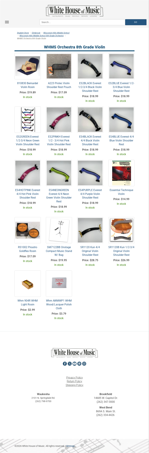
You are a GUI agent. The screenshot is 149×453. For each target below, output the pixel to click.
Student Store (23, 33)
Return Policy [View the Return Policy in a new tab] (74, 381)
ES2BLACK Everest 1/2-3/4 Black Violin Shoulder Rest (90, 87)
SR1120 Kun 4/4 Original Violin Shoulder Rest (90, 251)
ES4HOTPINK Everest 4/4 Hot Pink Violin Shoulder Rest (27, 194)
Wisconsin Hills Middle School (56, 33)
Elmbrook (36, 33)
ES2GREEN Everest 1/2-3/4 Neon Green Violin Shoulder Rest (28, 140)
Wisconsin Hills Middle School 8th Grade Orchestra (42, 36)
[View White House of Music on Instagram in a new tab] (84, 363)
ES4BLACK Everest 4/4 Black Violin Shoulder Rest (90, 140)
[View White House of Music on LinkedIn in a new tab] (79, 363)
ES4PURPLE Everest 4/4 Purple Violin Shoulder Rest (90, 194)
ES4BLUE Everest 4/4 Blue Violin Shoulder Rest (121, 140)
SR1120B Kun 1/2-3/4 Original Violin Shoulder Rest (121, 251)
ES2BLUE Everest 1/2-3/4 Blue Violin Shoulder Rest (121, 87)
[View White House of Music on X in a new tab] (70, 363)
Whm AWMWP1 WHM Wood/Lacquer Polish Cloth (59, 304)
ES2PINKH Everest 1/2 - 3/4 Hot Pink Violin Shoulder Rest (59, 140)
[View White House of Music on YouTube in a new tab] (74, 363)
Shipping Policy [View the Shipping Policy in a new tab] (74, 385)
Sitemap (70, 446)
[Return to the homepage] (74, 11)
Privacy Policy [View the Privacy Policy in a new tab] (74, 377)
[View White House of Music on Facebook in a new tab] (65, 363)
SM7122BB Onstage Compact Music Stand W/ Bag (59, 251)
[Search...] (82, 22)
